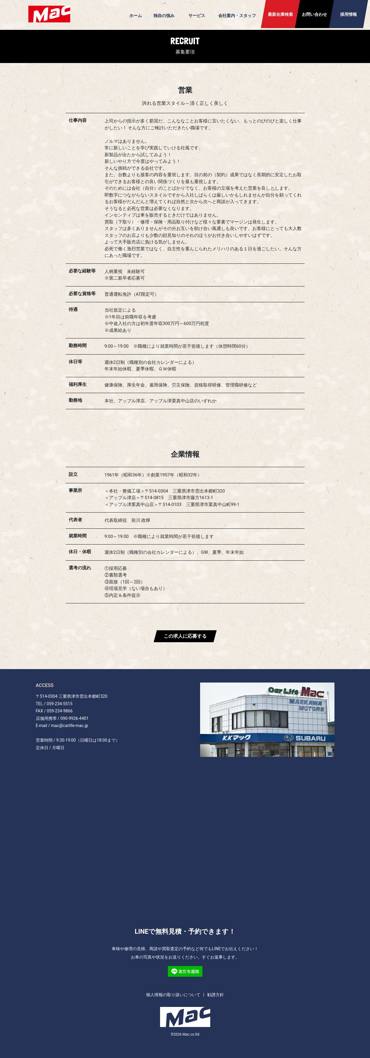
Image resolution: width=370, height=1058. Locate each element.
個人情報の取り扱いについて (173, 994)
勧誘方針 (215, 994)
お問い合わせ (314, 14)
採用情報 (348, 14)
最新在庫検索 (280, 14)
